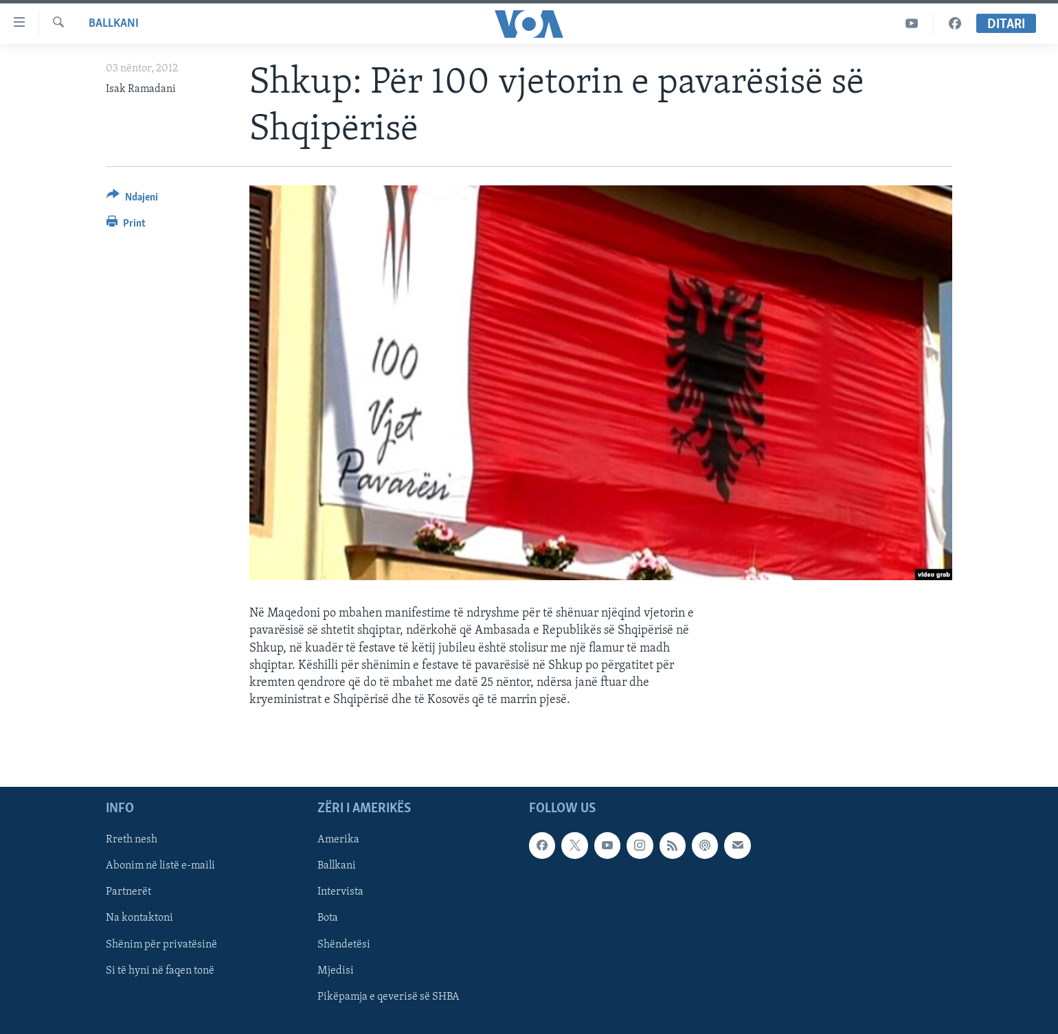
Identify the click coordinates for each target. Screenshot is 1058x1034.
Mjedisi (335, 970)
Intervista (340, 891)
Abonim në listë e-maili (160, 865)
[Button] (132, 199)
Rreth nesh (131, 839)
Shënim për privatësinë (161, 944)
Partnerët (128, 891)
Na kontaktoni (139, 917)
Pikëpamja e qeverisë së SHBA (388, 996)
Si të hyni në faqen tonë (160, 970)
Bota (327, 917)
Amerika (338, 839)
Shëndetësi (343, 944)
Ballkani (114, 23)
